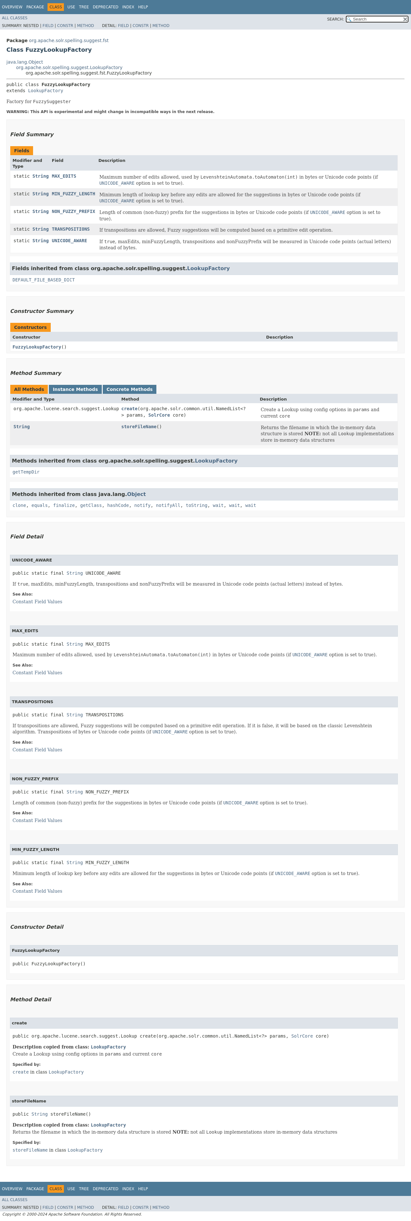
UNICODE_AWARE (69, 240)
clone (19, 505)
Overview (12, 7)
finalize (63, 505)
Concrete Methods (130, 389)
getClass (91, 505)
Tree (84, 7)
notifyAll (168, 505)
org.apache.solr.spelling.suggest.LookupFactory (69, 67)
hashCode (118, 505)
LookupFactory (45, 90)
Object (136, 494)
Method (85, 25)
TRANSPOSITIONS (71, 229)
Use (71, 7)
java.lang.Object (24, 62)
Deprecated (105, 7)
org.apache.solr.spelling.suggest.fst (69, 40)
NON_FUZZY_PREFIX (73, 211)
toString (196, 505)
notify (142, 505)
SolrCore (159, 415)
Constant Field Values (37, 601)
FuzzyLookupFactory (37, 346)
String (40, 176)
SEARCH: (335, 19)
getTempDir (26, 471)
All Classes (14, 18)
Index (128, 7)
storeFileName (139, 426)
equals (39, 505)
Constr (65, 25)
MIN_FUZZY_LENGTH (73, 193)
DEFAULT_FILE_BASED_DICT (44, 279)
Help (143, 7)
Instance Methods (75, 389)
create (129, 408)
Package (35, 7)
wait (218, 505)
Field (47, 25)
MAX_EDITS (64, 176)
